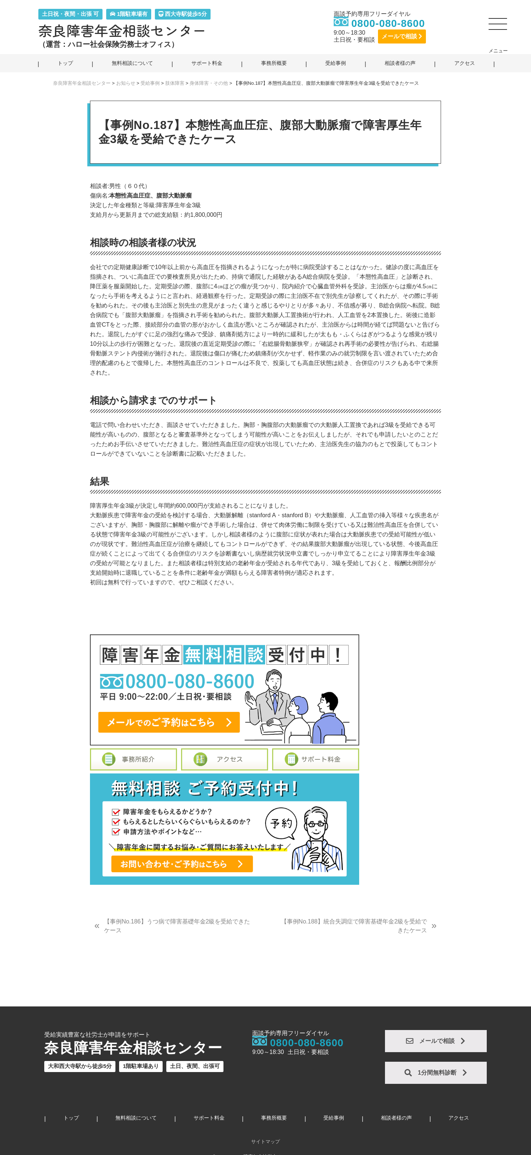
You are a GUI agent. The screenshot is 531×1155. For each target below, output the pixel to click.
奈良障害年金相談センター (122, 30)
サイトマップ (265, 1141)
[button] (498, 27)
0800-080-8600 (388, 23)
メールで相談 (402, 36)
